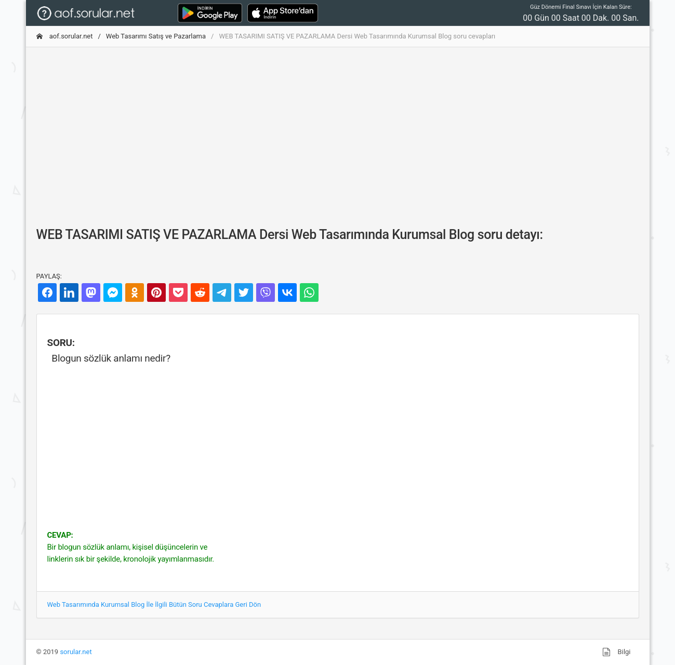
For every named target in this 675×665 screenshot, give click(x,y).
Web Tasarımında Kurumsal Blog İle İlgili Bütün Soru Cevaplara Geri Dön (154, 604)
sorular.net (75, 652)
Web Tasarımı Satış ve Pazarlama (156, 36)
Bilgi (616, 652)
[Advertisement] (337, 128)
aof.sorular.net (64, 36)
